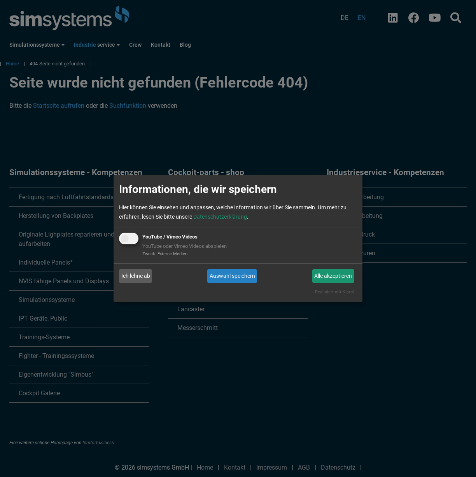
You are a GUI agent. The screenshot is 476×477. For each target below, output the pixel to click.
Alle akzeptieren (333, 276)
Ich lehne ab (135, 276)
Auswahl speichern (232, 276)
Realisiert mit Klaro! (334, 292)
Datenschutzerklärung (220, 217)
